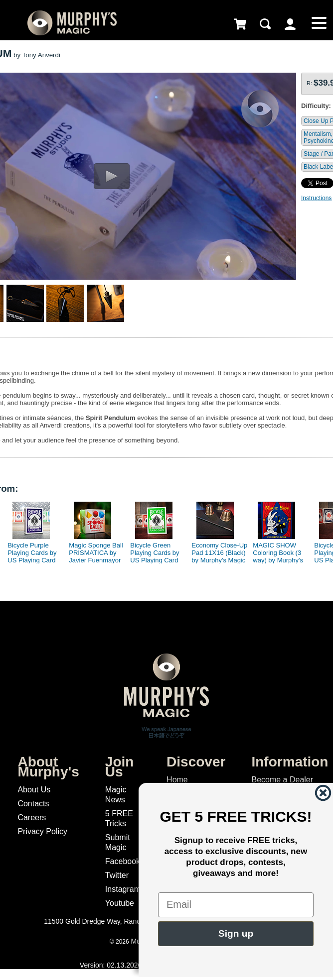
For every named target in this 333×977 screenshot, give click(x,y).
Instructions (316, 198)
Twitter (117, 875)
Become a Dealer (282, 779)
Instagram (123, 889)
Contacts (33, 803)
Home (177, 779)
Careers (31, 817)
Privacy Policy (42, 831)
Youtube (119, 903)
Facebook (122, 861)
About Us (33, 789)
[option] (31, 530)
